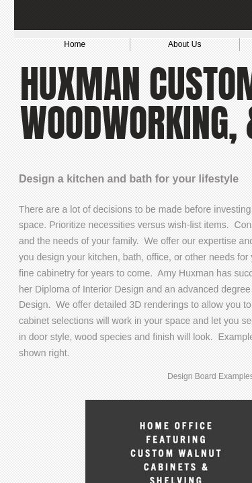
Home (74, 44)
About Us (184, 44)
